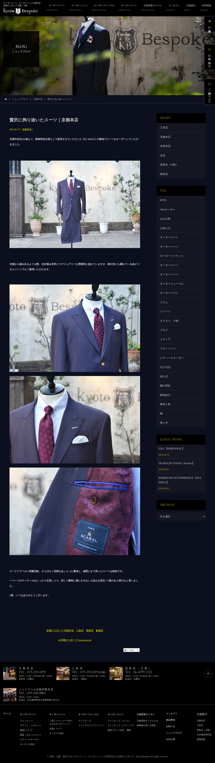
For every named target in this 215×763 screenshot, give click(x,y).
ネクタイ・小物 (170, 332)
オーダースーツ (170, 273)
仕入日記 (166, 382)
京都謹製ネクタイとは (147, 720)
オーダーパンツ (170, 283)
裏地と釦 (166, 421)
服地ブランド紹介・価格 (119, 730)
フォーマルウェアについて (91, 725)
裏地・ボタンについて (30, 734)
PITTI (164, 204)
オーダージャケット (172, 263)
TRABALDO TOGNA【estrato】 (176, 482)
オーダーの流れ (27, 744)
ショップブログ (20, 99)
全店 (163, 157)
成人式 (164, 391)
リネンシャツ (168, 362)
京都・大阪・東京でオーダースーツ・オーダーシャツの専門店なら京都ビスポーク (91, 756)
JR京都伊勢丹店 (204, 734)
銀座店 (99, 630)
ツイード (166, 322)
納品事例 (171, 719)
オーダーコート (170, 243)
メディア (166, 352)
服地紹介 (166, 411)
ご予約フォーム (210, 93)
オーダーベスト (170, 303)
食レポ (164, 441)
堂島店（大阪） (170, 167)
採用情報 (201, 739)
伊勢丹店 (166, 147)
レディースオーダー (172, 372)
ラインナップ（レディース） (121, 725)
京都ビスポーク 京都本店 (60, 630)
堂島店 (89, 630)
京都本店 (37, 99)
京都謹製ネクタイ (147, 714)
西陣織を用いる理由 (146, 725)
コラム (164, 312)
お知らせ (166, 233)
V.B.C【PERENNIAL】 (171, 467)
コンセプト (172, 713)
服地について (26, 730)
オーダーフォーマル (172, 293)
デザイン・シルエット (30, 725)
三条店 (80, 630)
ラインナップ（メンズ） (119, 720)
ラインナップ (26, 720)
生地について (55, 728)
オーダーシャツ (170, 253)
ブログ (164, 342)
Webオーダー (168, 214)
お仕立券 (166, 224)
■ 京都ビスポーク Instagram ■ (74, 640)
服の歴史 (166, 401)
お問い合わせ (210, 58)
